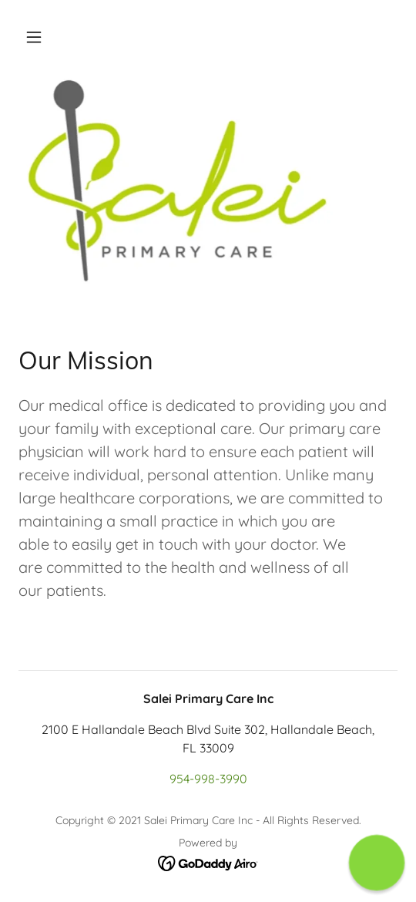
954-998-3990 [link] (208, 778)
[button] (33, 37)
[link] (208, 862)
